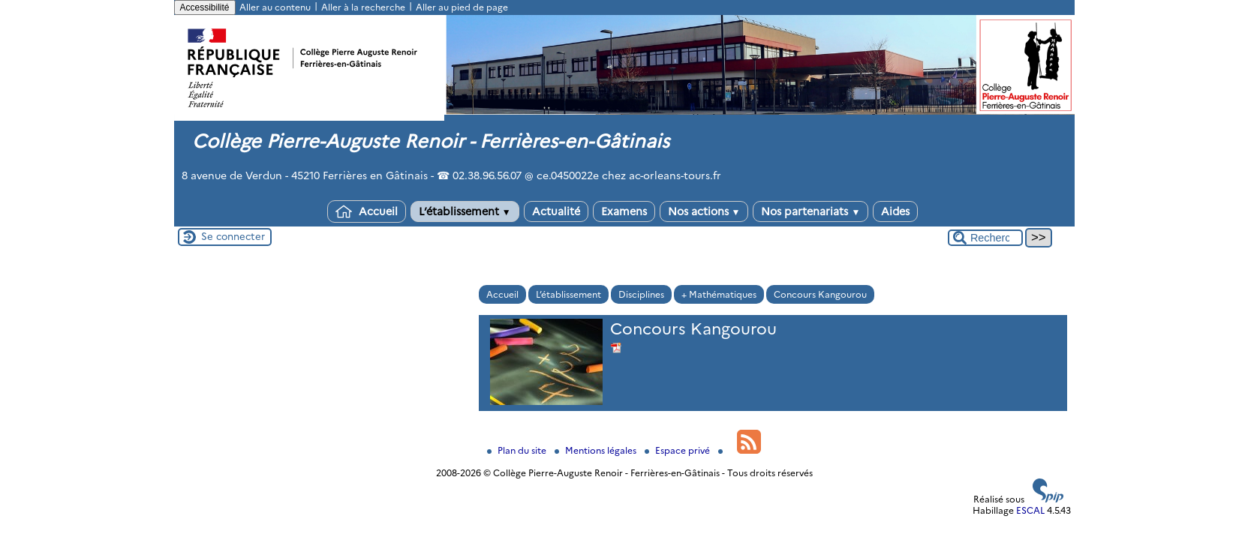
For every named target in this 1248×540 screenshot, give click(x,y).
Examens (624, 211)
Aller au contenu (275, 7)
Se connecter (233, 236)
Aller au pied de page (462, 7)
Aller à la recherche (363, 7)
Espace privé (678, 450)
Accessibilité (205, 7)
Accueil (366, 211)
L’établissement (465, 211)
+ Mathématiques (718, 294)
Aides (895, 211)
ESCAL (1030, 510)
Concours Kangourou (820, 294)
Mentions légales (597, 450)
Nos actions (704, 211)
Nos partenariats (810, 211)
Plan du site (518, 450)
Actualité (556, 211)
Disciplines (641, 294)
